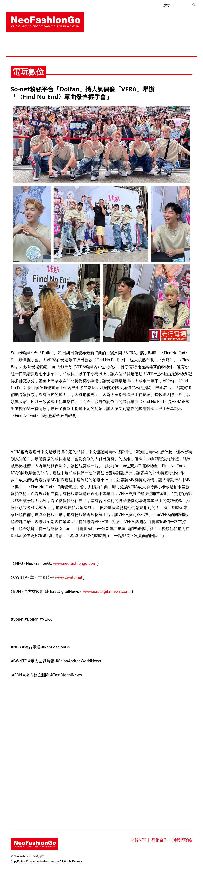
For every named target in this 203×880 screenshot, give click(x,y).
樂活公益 (47, 51)
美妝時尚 (59, 41)
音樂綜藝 (25, 41)
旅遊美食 (109, 41)
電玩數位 (140, 41)
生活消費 (92, 41)
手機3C (124, 41)
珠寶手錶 (75, 41)
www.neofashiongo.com (74, 563)
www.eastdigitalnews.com (106, 591)
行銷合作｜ (161, 840)
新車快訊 (157, 41)
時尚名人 (31, 51)
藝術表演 (14, 51)
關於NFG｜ (140, 840)
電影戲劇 (42, 41)
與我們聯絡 (182, 840)
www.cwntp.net (68, 577)
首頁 (11, 41)
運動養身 (174, 41)
